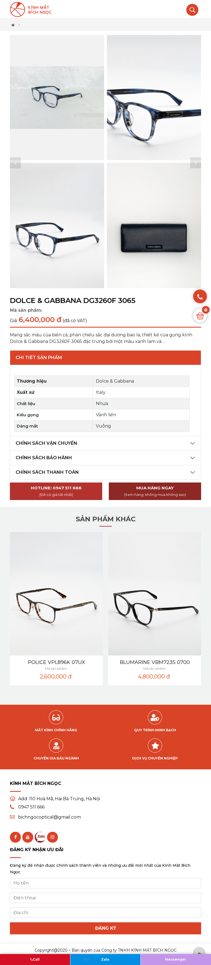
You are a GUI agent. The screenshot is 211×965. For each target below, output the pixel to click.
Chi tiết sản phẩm (39, 357)
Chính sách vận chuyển (46, 443)
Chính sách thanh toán (47, 472)
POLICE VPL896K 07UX (56, 662)
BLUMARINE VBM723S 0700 (155, 662)
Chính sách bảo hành (44, 457)
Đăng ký (105, 928)
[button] (15, 162)
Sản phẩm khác (105, 519)
